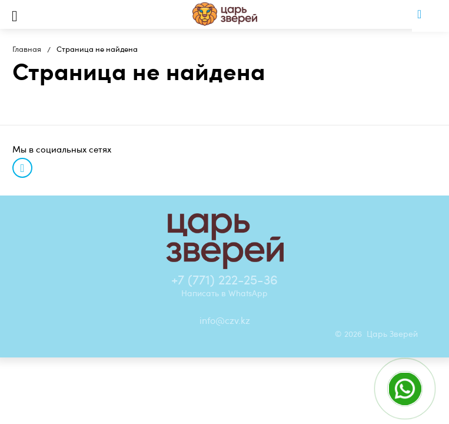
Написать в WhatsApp (224, 293)
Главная (26, 49)
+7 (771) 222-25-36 (224, 279)
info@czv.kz (224, 320)
